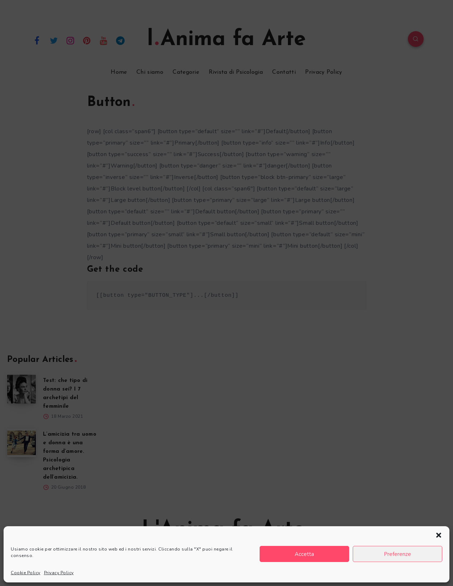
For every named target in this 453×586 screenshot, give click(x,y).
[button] (438, 535)
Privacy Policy (59, 573)
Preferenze (397, 554)
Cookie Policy (25, 573)
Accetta (304, 554)
